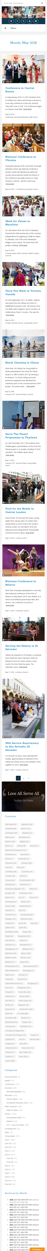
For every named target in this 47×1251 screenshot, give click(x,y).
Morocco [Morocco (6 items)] (25, 958)
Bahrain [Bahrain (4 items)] (9, 837)
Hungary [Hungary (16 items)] (10, 919)
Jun (34, 1205)
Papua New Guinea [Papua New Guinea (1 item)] (14, 983)
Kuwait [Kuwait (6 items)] (9, 936)
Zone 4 (7, 465)
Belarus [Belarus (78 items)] (10, 842)
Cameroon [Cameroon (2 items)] (10, 863)
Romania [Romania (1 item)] (10, 996)
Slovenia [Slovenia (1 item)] (9, 1009)
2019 (11, 1235)
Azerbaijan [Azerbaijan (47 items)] (11, 833)
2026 (11, 1200)
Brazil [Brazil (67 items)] (25, 854)
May (31, 1205)
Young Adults (28, 323)
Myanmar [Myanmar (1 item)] (10, 962)
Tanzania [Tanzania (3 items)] (10, 1026)
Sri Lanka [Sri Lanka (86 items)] (22, 1014)
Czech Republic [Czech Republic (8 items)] (27, 880)
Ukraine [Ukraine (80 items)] (34, 1039)
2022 (11, 1220)
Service (20, 323)
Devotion (29, 189)
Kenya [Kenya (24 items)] (27, 932)
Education (10, 117)
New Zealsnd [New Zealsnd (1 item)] (11, 971)
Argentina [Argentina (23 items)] (26, 824)
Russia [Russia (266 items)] (24, 996)
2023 (11, 1215)
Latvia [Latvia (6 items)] (23, 940)
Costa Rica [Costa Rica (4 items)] (27, 872)
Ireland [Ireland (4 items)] (9, 923)
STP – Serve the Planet (15, 1125)
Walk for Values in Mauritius (17, 223)
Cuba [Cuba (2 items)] (23, 876)
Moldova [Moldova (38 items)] (10, 958)
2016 (11, 1250)
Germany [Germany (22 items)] (10, 902)
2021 (11, 1225)
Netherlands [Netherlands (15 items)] (12, 966)
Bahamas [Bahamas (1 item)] (27, 833)
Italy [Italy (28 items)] (34, 923)
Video (7, 1132)
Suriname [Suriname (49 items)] (10, 1018)
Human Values (11, 253)
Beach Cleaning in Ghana (22, 362)
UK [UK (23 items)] (22, 1039)
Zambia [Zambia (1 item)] (9, 1056)
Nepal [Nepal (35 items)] (24, 962)
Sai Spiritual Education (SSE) (23, 117)
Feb (19, 1200)
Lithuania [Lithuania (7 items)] (10, 945)
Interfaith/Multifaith (14, 1091)
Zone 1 (35, 323)
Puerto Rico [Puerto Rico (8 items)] (24, 992)
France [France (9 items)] (33, 897)
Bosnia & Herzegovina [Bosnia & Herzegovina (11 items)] (15, 850)
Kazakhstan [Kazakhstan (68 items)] (11, 932)
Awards (7, 1080)
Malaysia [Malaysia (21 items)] (28, 949)
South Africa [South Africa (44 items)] (26, 1009)
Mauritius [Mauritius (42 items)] (10, 953)
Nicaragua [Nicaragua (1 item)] (28, 971)
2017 (11, 1245)
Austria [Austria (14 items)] (25, 829)
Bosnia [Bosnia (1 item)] (34, 846)
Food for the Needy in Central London (19, 510)
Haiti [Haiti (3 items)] (22, 910)
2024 (11, 1210)
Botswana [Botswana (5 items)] (10, 854)
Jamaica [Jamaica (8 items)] (9, 928)
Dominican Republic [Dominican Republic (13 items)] (14, 889)
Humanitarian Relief (14, 1117)
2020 (11, 1230)
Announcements (11, 1077)
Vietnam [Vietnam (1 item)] (9, 1052)
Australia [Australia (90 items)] (10, 829)
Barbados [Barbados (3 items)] (24, 837)
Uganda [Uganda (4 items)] (9, 1039)
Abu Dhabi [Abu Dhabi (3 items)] (10, 824)
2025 (11, 1205)
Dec (26, 1207)
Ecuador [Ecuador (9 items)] (9, 893)
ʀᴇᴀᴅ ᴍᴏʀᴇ (28, 109)
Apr (26, 1200)
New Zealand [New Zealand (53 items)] (30, 966)
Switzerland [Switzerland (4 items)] (11, 1022)
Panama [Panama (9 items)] (22, 979)
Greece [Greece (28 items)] (9, 906)
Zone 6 (7, 1169)
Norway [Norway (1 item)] (23, 975)
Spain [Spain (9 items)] (8, 1014)
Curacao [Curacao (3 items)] (9, 880)
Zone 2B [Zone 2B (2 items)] (23, 1056)
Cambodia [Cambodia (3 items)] (23, 859)
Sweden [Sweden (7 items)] (25, 1018)
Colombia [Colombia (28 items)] (10, 872)
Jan (15, 1200)
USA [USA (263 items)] (23, 1044)
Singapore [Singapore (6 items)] (23, 1005)
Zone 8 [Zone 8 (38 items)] (9, 1061)
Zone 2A (25, 672)
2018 (11, 1240)
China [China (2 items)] (20, 867)
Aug (11, 1207)
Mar (23, 1200)
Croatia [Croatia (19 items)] (10, 876)
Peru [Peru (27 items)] (8, 988)
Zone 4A (10, 1158)
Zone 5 (7, 1166)
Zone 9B (8, 1184)
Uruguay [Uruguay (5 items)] (9, 1044)
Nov (22, 1207)
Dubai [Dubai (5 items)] (33, 889)
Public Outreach (22, 253)
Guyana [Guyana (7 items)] (9, 910)
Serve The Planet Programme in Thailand (21, 435)
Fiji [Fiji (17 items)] (21, 897)
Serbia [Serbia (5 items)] (9, 1005)
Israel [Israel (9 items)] (22, 923)
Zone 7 (25, 538)
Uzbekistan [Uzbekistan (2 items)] (11, 1048)
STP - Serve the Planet (19, 394)
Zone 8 (35, 117)
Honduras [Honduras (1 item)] (10, 915)
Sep (14, 1207)
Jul (37, 1205)
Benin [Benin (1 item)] (8, 846)
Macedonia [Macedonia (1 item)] (25, 945)
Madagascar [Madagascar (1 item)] (11, 949)
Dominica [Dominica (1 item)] (25, 885)
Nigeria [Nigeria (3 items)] (9, 975)
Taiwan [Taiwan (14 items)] (26, 1022)
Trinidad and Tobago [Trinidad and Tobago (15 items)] (15, 1035)
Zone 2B (8, 1147)
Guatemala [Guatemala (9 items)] (25, 906)
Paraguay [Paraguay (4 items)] (32, 983)
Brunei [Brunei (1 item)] (9, 859)
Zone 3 (7, 1151)
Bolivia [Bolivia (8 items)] (21, 846)
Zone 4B (10, 1162)
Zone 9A (8, 256)
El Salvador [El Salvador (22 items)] (25, 893)
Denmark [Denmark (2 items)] (10, 885)
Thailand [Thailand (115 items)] (25, 1026)
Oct (18, 1207)
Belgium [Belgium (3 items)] (24, 842)
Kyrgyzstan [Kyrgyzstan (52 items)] (24, 936)
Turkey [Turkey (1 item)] (34, 1035)
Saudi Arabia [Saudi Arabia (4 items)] (25, 1001)
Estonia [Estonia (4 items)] (9, 897)
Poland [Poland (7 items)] (9, 992)
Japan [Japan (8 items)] (22, 928)
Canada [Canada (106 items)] (26, 863)
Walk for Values (34, 253)
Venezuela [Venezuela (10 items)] (27, 1048)
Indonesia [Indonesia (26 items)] (26, 919)
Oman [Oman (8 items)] (9, 979)
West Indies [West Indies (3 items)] (25, 1052)
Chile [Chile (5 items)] (8, 867)
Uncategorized (10, 1129)
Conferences (21, 189)
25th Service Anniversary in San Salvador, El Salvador (22, 747)
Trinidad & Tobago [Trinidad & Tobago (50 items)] (14, 1031)
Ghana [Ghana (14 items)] (25, 902)
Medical (9, 1121)
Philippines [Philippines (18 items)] (24, 988)
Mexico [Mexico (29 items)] (25, 953)
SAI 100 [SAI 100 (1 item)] (9, 1001)
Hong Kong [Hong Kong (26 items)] (27, 915)
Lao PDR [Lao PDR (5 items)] (9, 940)
